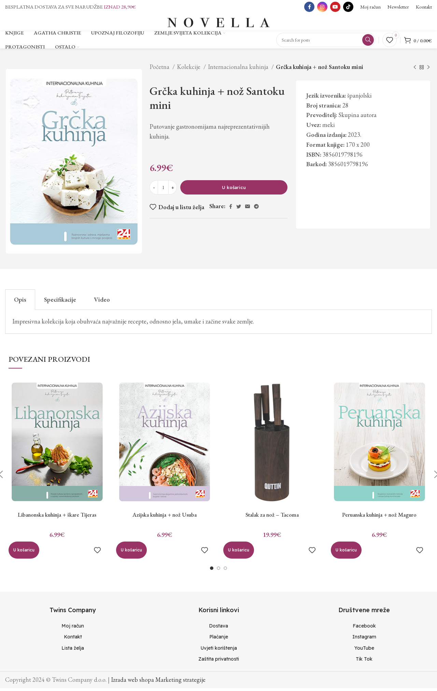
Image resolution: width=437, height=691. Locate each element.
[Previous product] (414, 70)
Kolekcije (189, 69)
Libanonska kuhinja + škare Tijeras (57, 517)
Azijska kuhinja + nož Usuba (164, 517)
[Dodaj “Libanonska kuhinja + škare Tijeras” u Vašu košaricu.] (24, 552)
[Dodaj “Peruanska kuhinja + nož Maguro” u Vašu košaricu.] (346, 552)
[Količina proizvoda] (163, 190)
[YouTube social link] (335, 7)
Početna (160, 69)
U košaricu (234, 190)
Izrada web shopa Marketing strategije (158, 682)
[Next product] (428, 70)
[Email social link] (247, 209)
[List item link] (73, 628)
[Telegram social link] (256, 209)
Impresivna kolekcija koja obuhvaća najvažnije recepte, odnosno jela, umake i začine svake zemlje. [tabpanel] (133, 324)
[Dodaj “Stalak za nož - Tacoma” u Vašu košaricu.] (238, 552)
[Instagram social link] (322, 7)
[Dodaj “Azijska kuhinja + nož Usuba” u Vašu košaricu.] (131, 552)
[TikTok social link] (348, 7)
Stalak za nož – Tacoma (272, 517)
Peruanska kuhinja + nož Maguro (379, 517)
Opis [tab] (20, 302)
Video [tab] (102, 302)
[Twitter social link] (238, 209)
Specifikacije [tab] (60, 302)
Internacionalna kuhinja (239, 69)
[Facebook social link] (309, 7)
